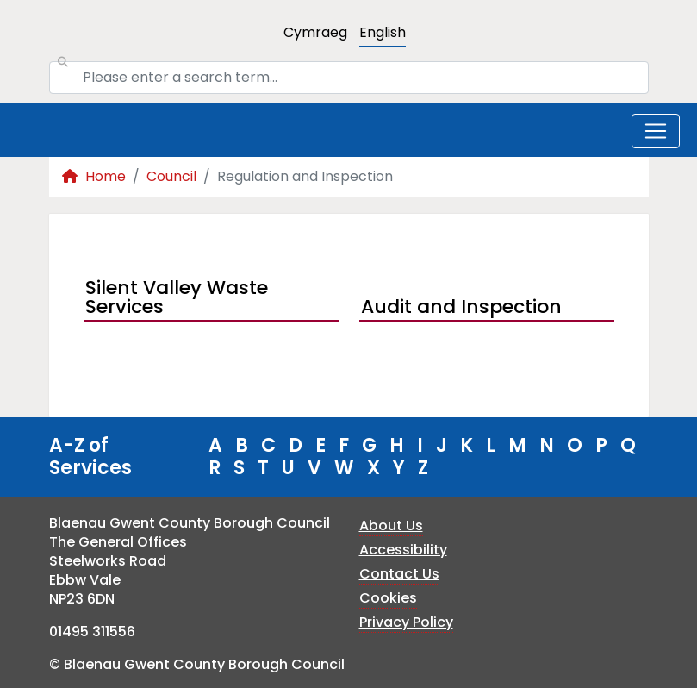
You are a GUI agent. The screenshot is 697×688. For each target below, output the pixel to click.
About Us (391, 525)
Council (171, 176)
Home (94, 176)
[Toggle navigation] (656, 131)
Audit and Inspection (461, 306)
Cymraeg (315, 32)
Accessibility (403, 550)
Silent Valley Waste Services (176, 299)
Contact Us (399, 574)
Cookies (388, 598)
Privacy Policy (406, 622)
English (382, 32)
